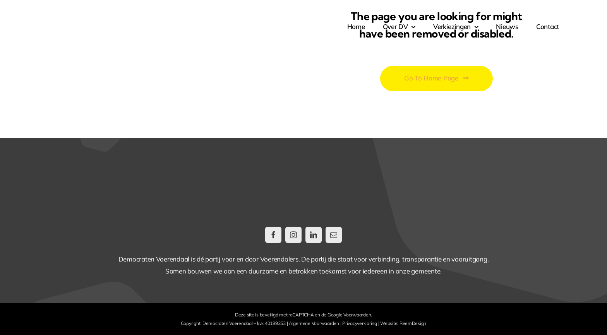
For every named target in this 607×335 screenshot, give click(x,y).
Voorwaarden (357, 315)
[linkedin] (313, 235)
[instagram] (293, 235)
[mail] (334, 235)
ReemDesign (413, 323)
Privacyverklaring (359, 323)
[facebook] (273, 235)
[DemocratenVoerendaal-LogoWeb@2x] (112, 15)
